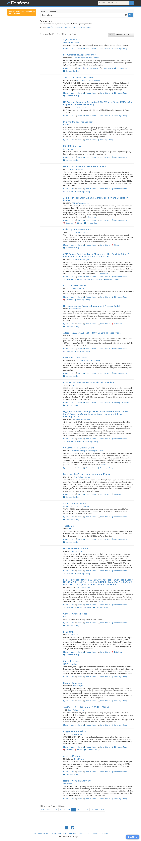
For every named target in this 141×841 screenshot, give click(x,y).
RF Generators (86, 27)
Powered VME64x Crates (75, 357)
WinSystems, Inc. (77, 734)
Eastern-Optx (78, 686)
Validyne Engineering (76, 169)
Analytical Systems (72, 756)
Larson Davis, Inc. (77, 551)
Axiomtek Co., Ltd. (83, 587)
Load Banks (68, 631)
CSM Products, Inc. (70, 664)
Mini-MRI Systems (72, 146)
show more (92, 217)
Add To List (69, 48)
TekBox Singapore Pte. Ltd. (79, 232)
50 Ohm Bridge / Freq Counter (78, 122)
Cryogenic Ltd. (68, 149)
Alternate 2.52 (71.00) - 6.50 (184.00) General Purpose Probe (92, 332)
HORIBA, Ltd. (79, 759)
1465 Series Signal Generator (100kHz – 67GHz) (86, 707)
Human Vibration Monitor (76, 548)
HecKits (66, 125)
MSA (71, 529)
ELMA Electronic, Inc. (78, 289)
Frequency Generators (72, 27)
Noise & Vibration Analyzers (77, 780)
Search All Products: (48, 11)
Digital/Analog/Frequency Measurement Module (86, 474)
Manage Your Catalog (59, 833)
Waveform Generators (55, 27)
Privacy (82, 833)
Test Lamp (68, 525)
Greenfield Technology (71, 42)
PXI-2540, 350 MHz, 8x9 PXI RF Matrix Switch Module (88, 382)
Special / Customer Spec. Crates (78, 77)
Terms (89, 833)
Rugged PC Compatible (74, 731)
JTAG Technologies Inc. (82, 477)
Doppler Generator (72, 683)
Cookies (96, 833)
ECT (73, 336)
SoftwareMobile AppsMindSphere (80, 54)
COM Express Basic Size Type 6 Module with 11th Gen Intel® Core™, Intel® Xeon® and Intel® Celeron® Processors (96, 255)
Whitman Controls (75, 309)
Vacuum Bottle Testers (74, 503)
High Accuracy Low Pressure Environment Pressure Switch (91, 306)
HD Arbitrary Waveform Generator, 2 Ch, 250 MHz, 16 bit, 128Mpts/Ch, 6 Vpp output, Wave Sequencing (97, 103)
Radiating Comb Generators (77, 229)
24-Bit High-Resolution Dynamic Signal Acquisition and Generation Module (95, 199)
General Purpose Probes (75, 613)
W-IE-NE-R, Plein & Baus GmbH (88, 80)
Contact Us (73, 833)
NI (73, 385)
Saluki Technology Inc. (76, 710)
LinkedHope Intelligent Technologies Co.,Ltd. (87, 451)
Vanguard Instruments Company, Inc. (76, 506)
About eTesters (43, 833)
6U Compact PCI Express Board (78, 447)
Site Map (104, 833)
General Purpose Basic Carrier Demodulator (84, 166)
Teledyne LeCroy (80, 107)
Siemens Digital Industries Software (86, 58)
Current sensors (71, 661)
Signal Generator (71, 39)
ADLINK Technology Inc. (81, 203)
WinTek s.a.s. (67, 784)
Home (34, 833)
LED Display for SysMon (74, 285)
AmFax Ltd (74, 635)
